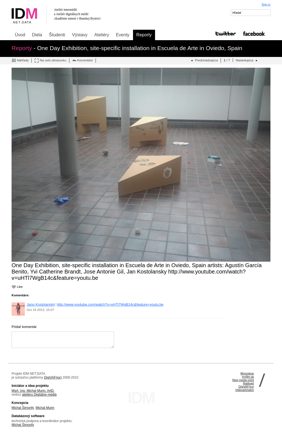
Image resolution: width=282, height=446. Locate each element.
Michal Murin (45, 408)
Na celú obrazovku (50, 60)
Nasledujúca (247, 60)
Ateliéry (101, 34)
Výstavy (80, 34)
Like (17, 286)
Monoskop (247, 373)
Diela (37, 34)
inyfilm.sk (248, 376)
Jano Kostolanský (41, 304)
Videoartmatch (244, 390)
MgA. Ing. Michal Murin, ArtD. (33, 391)
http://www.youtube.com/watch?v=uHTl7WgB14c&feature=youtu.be (110, 304)
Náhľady (20, 60)
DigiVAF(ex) (53, 377)
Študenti (57, 34)
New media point (243, 380)
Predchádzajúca (204, 60)
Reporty (144, 34)
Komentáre (82, 60)
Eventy (122, 34)
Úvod (20, 34)
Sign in (266, 4)
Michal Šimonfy (23, 408)
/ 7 (227, 60)
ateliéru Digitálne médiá (39, 394)
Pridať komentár (24, 327)
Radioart (248, 383)
